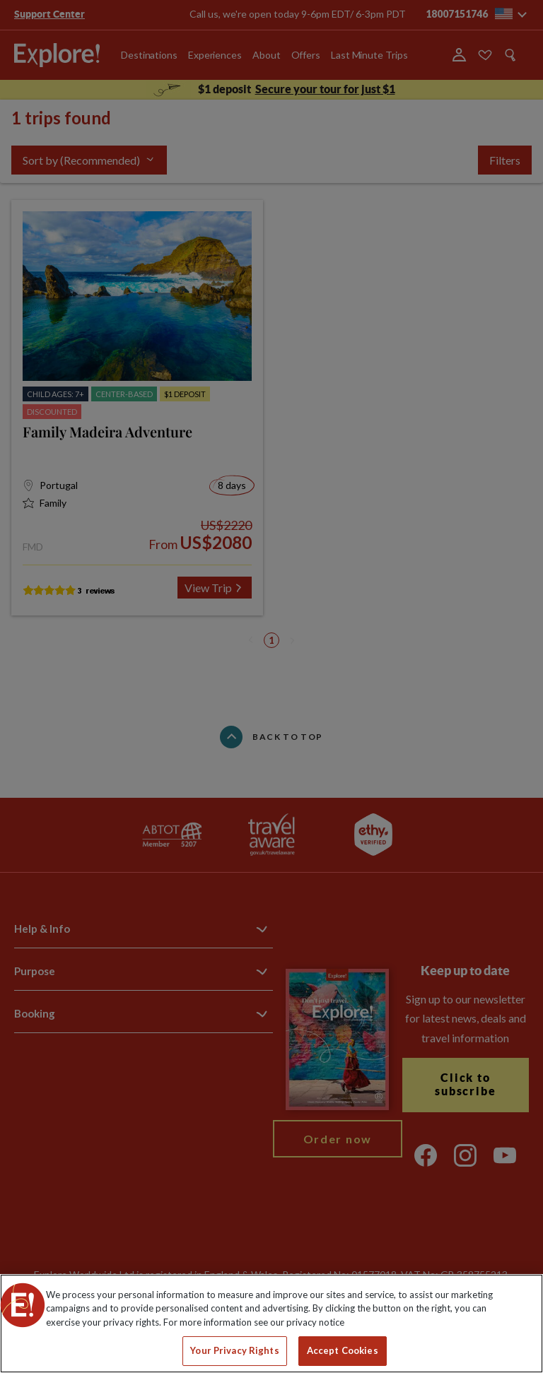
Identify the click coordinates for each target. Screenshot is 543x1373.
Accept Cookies (342, 1350)
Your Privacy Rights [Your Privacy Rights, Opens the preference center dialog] (234, 1350)
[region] (271, 1323)
